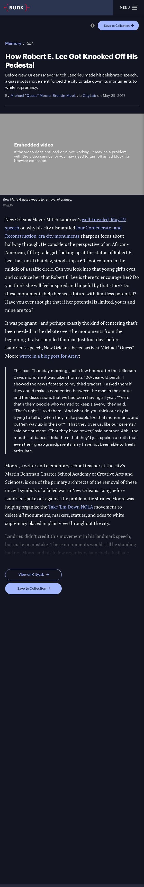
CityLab (89, 95)
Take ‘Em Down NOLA (70, 507)
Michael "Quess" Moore (31, 95)
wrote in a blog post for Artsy (49, 356)
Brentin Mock (64, 95)
